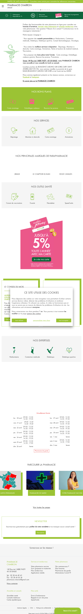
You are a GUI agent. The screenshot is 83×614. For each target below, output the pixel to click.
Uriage (17, 165)
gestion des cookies (34, 313)
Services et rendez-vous (39, 559)
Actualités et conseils (14, 589)
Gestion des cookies (60, 606)
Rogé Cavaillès (66, 165)
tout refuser (19, 320)
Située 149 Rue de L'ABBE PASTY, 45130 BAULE (40, 58)
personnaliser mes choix (41, 320)
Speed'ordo (35, 597)
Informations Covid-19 (63, 570)
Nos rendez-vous (37, 568)
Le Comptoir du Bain (41, 165)
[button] (3, 132)
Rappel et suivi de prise (39, 595)
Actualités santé (12, 593)
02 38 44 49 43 (16, 573)
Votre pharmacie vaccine (40, 564)
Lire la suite (10, 317)
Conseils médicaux (13, 595)
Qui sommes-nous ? (62, 564)
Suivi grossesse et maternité (41, 566)
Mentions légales (22, 606)
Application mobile (37, 570)
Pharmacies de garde (41, 449)
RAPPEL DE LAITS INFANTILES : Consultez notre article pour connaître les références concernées (41, 1)
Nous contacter (12, 581)
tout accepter (63, 320)
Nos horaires (59, 566)
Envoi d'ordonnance (38, 593)
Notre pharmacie (61, 559)
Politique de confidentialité (43, 606)
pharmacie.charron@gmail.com (18, 577)
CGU (31, 606)
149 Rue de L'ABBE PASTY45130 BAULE (16, 568)
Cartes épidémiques (14, 597)
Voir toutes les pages (41, 505)
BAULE (9, 7)
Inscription (40, 530)
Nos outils (34, 589)
